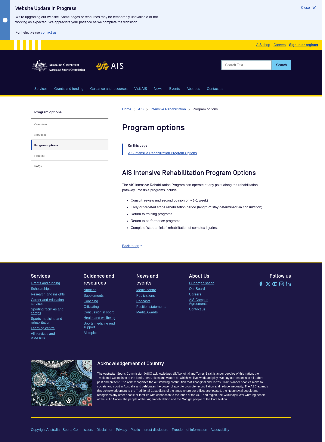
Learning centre (43, 328)
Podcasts (143, 301)
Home (126, 109)
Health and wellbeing (99, 318)
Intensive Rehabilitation (168, 109)
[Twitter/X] (267, 284)
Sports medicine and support (99, 325)
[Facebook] (261, 284)
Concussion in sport (99, 312)
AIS (141, 109)
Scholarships (41, 289)
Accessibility (220, 430)
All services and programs (43, 335)
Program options (48, 112)
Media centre (146, 290)
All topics (90, 333)
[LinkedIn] (288, 284)
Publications (145, 295)
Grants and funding (45, 283)
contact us (48, 32)
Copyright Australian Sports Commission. (62, 430)
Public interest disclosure (149, 430)
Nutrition (90, 290)
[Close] (309, 7)
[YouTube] (274, 284)
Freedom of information (189, 430)
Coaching (91, 301)
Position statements (151, 307)
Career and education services (47, 302)
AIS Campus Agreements (198, 302)
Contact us (197, 309)
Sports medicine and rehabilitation (46, 320)
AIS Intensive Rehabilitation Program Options (162, 153)
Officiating (91, 307)
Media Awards (147, 312)
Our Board (197, 289)
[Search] (281, 65)
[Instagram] (281, 284)
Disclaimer (104, 430)
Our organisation (201, 283)
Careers (279, 45)
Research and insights (48, 294)
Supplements (93, 295)
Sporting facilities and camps (47, 311)
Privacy (121, 430)
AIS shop (263, 45)
